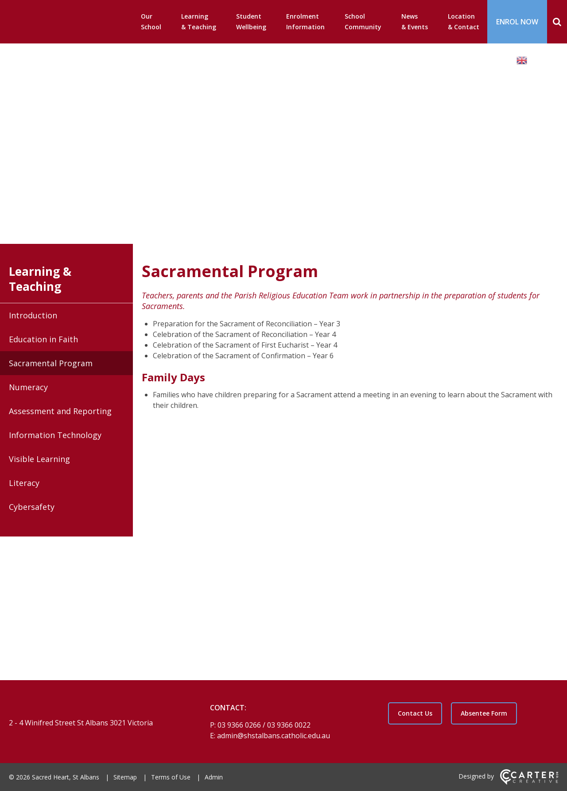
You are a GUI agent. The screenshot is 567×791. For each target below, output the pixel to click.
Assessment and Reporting (60, 411)
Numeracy (28, 387)
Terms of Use (170, 777)
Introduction (33, 315)
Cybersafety (31, 506)
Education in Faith (43, 339)
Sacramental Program (51, 363)
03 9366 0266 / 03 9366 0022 (264, 725)
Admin (214, 777)
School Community (363, 21)
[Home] (94, 707)
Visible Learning (39, 459)
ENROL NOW (517, 22)
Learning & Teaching (198, 21)
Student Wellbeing (251, 21)
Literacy (24, 483)
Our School (151, 21)
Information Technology (55, 435)
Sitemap (125, 777)
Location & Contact (463, 21)
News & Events (414, 21)
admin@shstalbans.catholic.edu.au (273, 735)
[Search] (557, 21)
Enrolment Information (305, 21)
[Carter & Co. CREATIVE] (529, 782)
